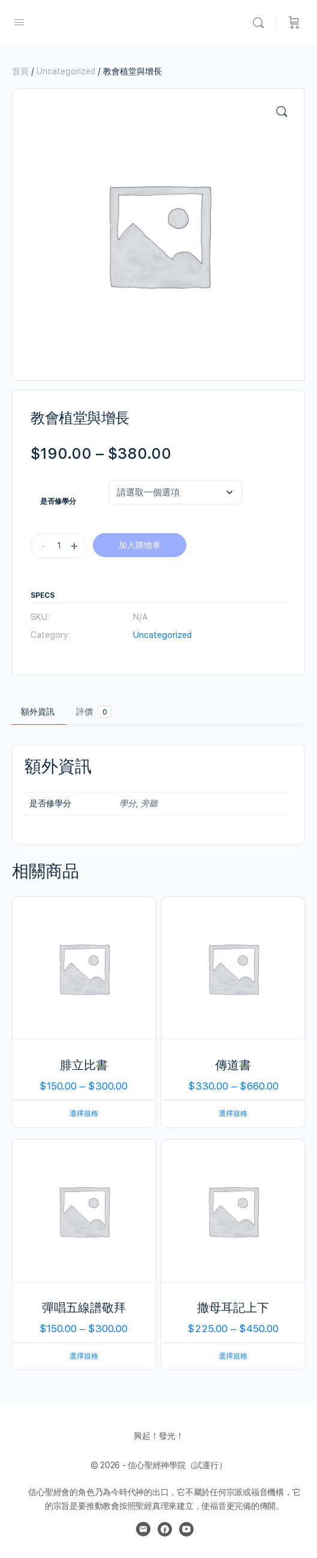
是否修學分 (58, 501)
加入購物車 (140, 545)
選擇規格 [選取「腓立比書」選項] (84, 1113)
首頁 (20, 71)
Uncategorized (66, 71)
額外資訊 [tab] (38, 711)
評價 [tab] (94, 712)
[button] (281, 111)
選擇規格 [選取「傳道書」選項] (233, 1113)
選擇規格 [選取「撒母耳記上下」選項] (233, 1356)
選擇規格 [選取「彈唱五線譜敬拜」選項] (84, 1356)
